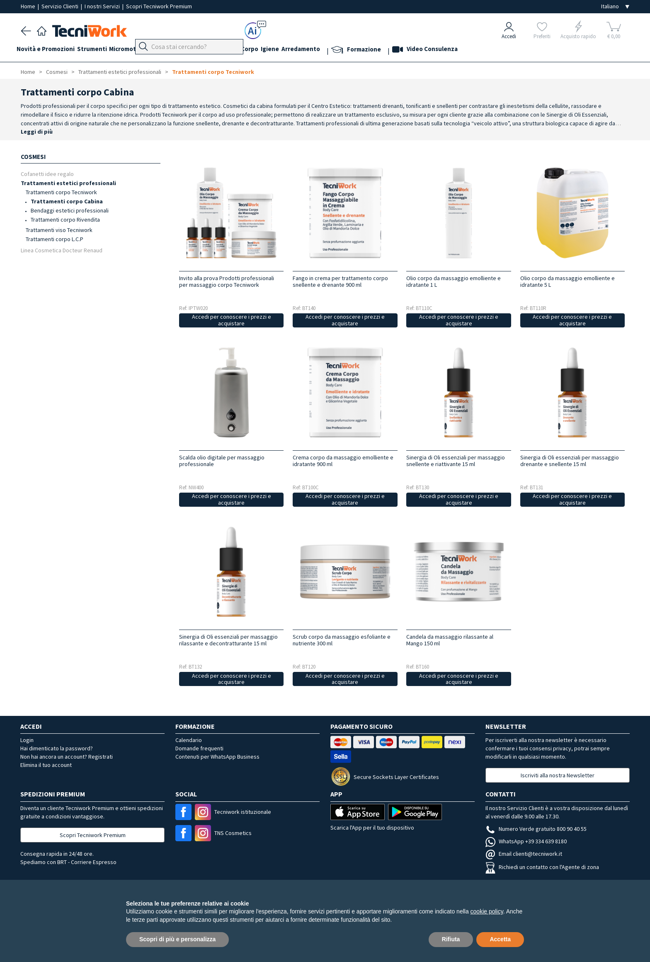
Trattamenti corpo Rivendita (65, 219)
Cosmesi (256, 50)
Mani (213, 50)
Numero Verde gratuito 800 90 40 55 (536, 829)
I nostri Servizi (103, 6)
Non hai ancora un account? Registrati (66, 756)
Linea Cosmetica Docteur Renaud (61, 250)
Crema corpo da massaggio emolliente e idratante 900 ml (343, 460)
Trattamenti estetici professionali (119, 72)
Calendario (188, 740)
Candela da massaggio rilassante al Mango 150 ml (449, 640)
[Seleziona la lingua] (615, 6)
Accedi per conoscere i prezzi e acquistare (231, 320)
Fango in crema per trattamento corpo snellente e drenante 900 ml (340, 281)
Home (28, 6)
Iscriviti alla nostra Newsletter (557, 775)
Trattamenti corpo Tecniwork (213, 72)
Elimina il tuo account (46, 765)
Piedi (192, 50)
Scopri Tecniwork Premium (159, 6)
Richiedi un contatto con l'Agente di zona (542, 867)
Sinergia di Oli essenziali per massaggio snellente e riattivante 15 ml (455, 460)
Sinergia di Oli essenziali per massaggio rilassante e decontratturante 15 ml (228, 640)
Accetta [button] (500, 939)
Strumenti (100, 50)
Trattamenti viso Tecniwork (59, 230)
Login (27, 740)
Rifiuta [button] (451, 939)
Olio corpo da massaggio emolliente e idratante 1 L (453, 281)
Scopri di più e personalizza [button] (177, 939)
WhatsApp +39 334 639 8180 (526, 841)
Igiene (308, 50)
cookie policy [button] (487, 911)
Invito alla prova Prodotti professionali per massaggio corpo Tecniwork (226, 281)
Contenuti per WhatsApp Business (217, 756)
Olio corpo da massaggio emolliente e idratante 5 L (567, 281)
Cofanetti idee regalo (47, 173)
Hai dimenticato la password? (56, 748)
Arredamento (343, 50)
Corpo (283, 50)
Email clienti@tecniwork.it (523, 853)
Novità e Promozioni (50, 50)
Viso (232, 50)
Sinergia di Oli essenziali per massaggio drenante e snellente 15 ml (569, 460)
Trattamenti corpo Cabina (67, 201)
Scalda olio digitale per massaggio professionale (221, 460)
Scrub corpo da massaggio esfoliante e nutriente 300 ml (341, 640)
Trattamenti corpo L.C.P (54, 239)
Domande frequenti (199, 748)
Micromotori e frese (150, 50)
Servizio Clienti (60, 6)
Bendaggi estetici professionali (70, 210)
